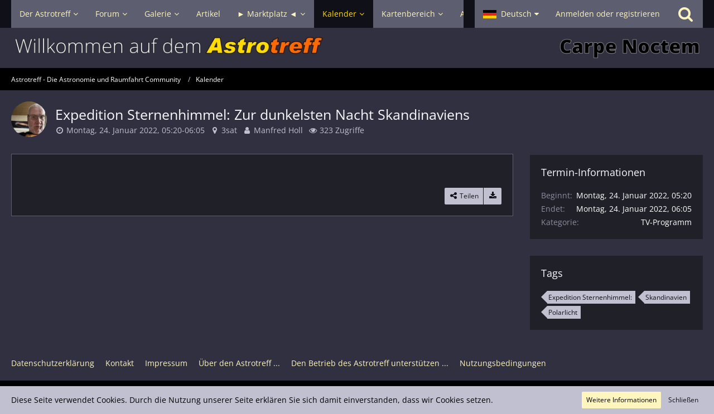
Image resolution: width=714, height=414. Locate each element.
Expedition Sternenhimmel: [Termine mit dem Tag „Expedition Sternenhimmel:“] (590, 297)
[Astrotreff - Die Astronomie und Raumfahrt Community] (357, 48)
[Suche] (685, 14)
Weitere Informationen (621, 400)
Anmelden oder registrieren (608, 13)
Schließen (683, 400)
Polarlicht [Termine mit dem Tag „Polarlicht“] (562, 312)
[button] (511, 14)
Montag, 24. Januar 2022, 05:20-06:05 (135, 130)
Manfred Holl (278, 130)
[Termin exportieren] (492, 196)
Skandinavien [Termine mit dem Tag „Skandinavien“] (666, 297)
